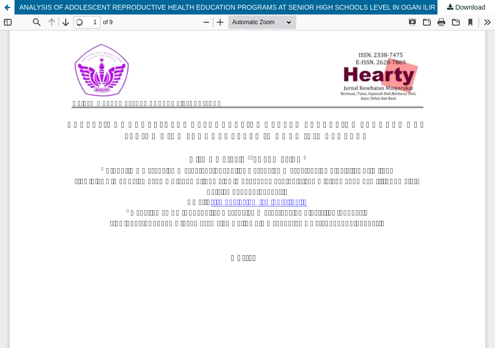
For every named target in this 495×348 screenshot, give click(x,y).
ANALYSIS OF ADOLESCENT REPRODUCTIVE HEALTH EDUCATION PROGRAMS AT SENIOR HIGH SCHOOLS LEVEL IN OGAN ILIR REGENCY (245, 7)
